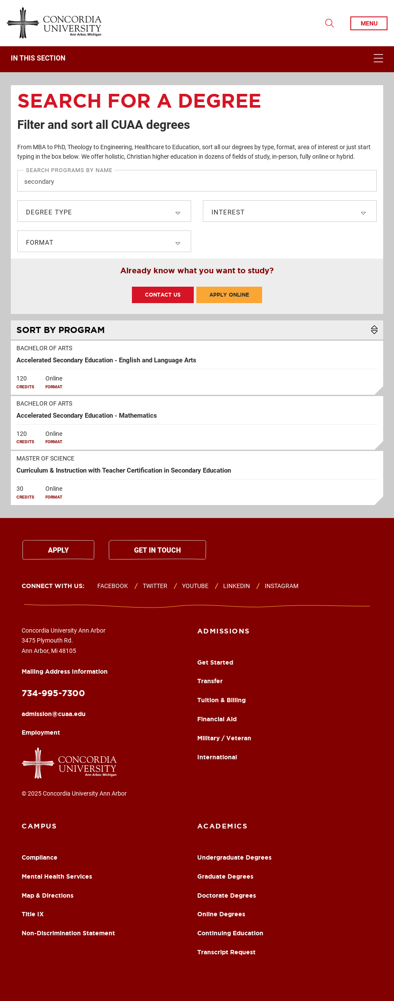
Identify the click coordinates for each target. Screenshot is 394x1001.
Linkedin (236, 585)
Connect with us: (53, 585)
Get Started (215, 662)
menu (369, 23)
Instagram (281, 585)
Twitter (155, 585)
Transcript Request (226, 952)
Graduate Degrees (225, 876)
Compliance (40, 857)
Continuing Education (230, 933)
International (217, 757)
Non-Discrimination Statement (68, 933)
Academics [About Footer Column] (222, 826)
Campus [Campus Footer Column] (39, 826)
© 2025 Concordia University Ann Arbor (74, 793)
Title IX (33, 914)
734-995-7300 (53, 693)
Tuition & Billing (221, 700)
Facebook (112, 585)
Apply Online (229, 294)
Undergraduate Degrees (234, 857)
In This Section (38, 58)
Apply (58, 550)
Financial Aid (217, 719)
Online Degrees (221, 914)
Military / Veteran (224, 738)
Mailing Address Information (65, 671)
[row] (197, 367)
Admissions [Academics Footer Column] (223, 631)
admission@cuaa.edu (54, 713)
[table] (197, 416)
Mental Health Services (57, 876)
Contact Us (163, 294)
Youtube (195, 585)
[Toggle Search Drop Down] (329, 23)
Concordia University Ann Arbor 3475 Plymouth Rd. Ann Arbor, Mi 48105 (65, 651)
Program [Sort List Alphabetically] (60, 330)
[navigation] (197, 59)
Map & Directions (48, 895)
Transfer (210, 681)
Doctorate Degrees (226, 895)
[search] (197, 206)
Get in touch (157, 550)
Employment (41, 732)
